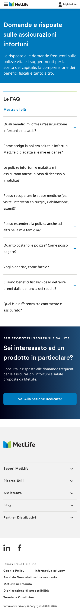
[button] (6, 4)
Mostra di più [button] (14, 109)
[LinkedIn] (6, 548)
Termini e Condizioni (19, 597)
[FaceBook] (19, 548)
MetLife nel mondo (17, 584)
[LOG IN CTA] (67, 4)
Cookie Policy (14, 571)
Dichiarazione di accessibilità (26, 590)
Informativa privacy (50, 571)
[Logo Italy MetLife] (19, 447)
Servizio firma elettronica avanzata (30, 577)
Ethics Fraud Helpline (19, 564)
